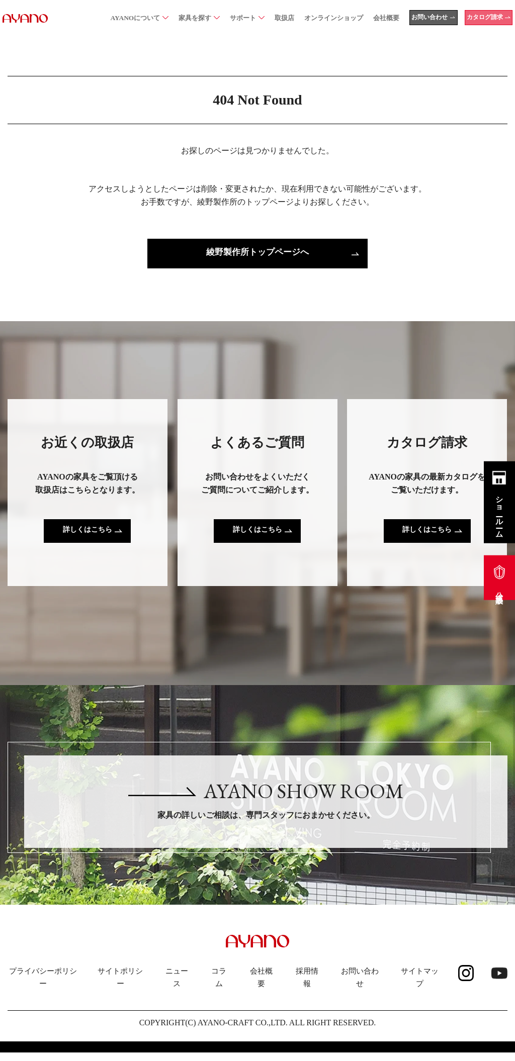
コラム (218, 986)
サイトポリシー (120, 986)
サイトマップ (420, 986)
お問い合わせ (360, 986)
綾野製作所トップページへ (257, 254)
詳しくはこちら (87, 533)
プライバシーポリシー (43, 986)
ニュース (176, 986)
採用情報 (307, 986)
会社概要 (261, 986)
